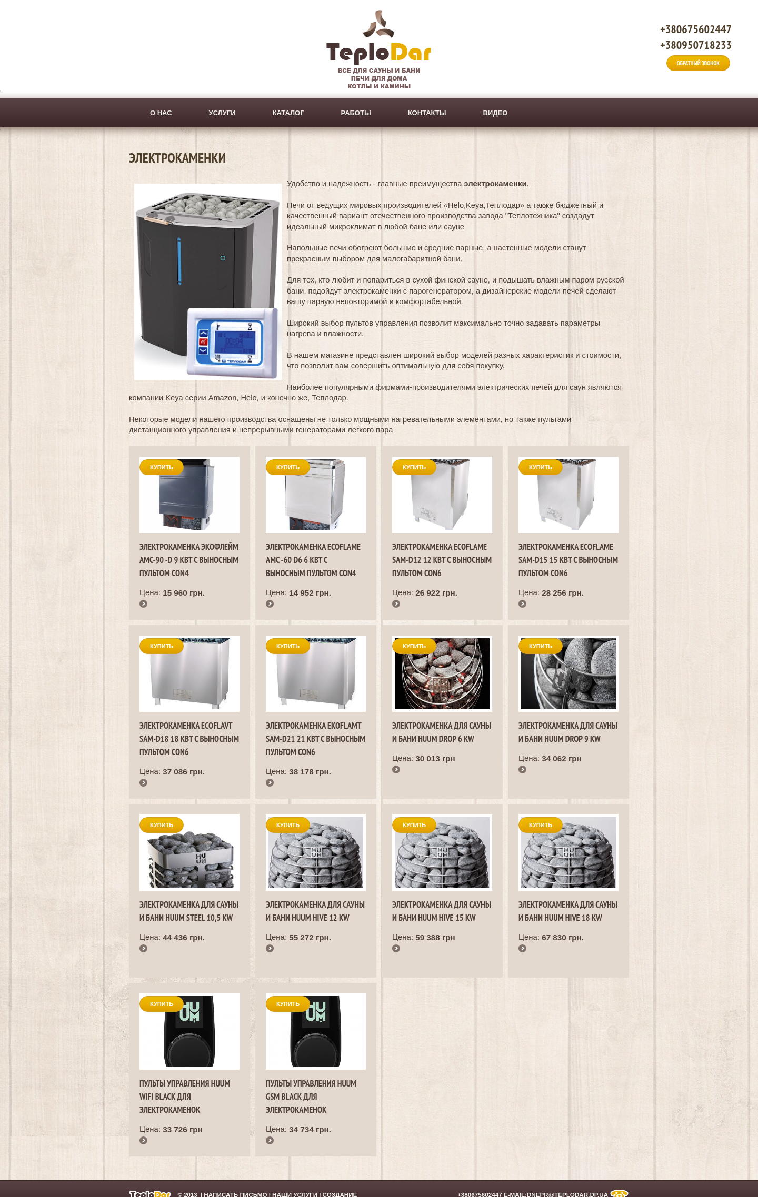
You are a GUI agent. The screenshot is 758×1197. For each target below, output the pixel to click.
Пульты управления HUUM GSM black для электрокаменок (311, 1096)
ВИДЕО (495, 113)
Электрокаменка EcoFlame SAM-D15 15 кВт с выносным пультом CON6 (568, 560)
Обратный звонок (698, 63)
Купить (161, 467)
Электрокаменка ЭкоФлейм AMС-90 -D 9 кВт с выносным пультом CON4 (188, 560)
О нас (161, 113)
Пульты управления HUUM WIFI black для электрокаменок (184, 1096)
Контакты (427, 113)
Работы (356, 113)
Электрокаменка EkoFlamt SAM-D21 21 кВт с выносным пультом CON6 (315, 739)
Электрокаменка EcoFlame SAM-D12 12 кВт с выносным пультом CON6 (442, 560)
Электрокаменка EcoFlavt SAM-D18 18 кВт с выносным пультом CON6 (189, 739)
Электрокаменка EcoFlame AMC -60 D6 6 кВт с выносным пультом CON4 (313, 560)
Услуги (222, 113)
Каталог (288, 113)
